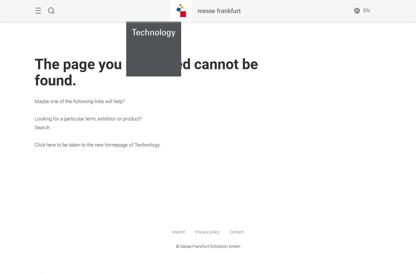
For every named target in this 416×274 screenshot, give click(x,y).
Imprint (178, 232)
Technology (147, 145)
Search (42, 127)
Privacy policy (207, 232)
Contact (236, 232)
